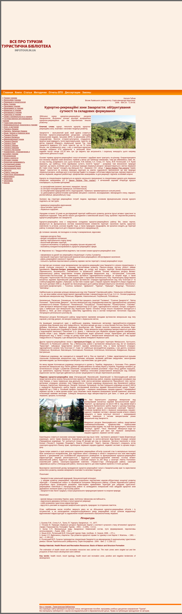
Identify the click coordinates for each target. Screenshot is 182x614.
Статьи (28, 92)
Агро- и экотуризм (11, 127)
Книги (18, 92)
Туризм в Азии (10, 143)
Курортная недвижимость (14, 162)
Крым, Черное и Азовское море (17, 133)
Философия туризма (12, 100)
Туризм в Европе (11, 141)
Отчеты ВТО (56, 92)
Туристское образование (14, 174)
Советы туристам (11, 172)
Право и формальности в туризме (18, 117)
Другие (7, 183)
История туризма (11, 160)
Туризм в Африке (11, 146)
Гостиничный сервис (12, 164)
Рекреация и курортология (15, 102)
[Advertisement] (128, 45)
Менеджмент (9, 177)
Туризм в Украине (11, 129)
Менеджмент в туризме (13, 108)
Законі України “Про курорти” (118, 168)
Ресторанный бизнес (12, 166)
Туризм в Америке (11, 148)
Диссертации (72, 92)
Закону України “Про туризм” (82, 180)
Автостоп (8, 170)
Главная (8, 92)
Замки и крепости (11, 158)
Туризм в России (11, 135)
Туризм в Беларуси (12, 137)
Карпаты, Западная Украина (15, 131)
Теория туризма (10, 98)
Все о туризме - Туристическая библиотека (57, 607)
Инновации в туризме (13, 112)
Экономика (8, 181)
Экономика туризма (12, 106)
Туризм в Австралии (12, 150)
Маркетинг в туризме (12, 110)
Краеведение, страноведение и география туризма (16, 153)
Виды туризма (10, 104)
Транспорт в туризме (12, 114)
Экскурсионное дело (12, 168)
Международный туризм (14, 139)
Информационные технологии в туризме (20, 125)
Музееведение (10, 156)
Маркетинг (8, 179)
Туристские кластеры (12, 123)
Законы (86, 92)
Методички (40, 92)
